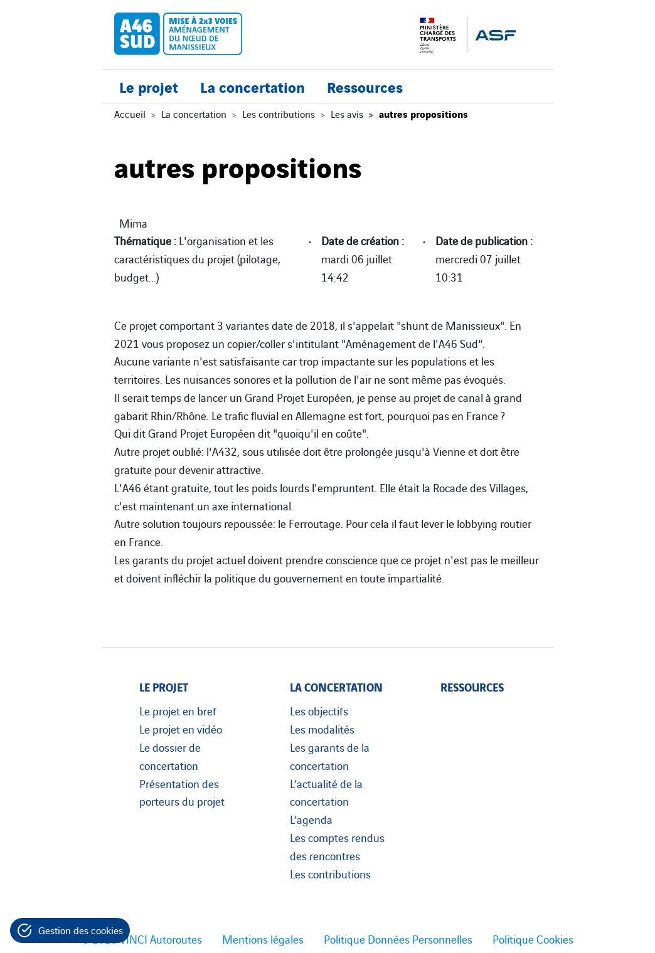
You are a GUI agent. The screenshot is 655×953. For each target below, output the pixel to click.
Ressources (365, 86)
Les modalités (322, 728)
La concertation (252, 86)
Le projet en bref (177, 710)
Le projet (148, 86)
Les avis (347, 113)
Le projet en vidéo (180, 728)
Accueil (130, 113)
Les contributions (278, 113)
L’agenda (311, 819)
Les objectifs (319, 710)
